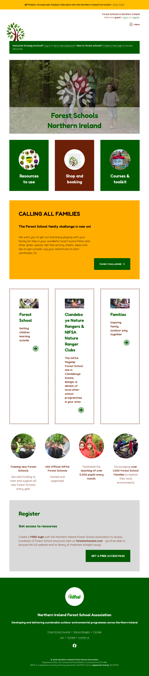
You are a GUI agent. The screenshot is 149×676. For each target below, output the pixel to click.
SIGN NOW (118, 4)
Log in (47, 45)
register (136, 17)
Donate (71, 637)
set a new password (64, 45)
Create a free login (112, 45)
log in (125, 17)
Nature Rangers (81, 632)
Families (97, 632)
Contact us (83, 637)
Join (62, 637)
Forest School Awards (59, 632)
